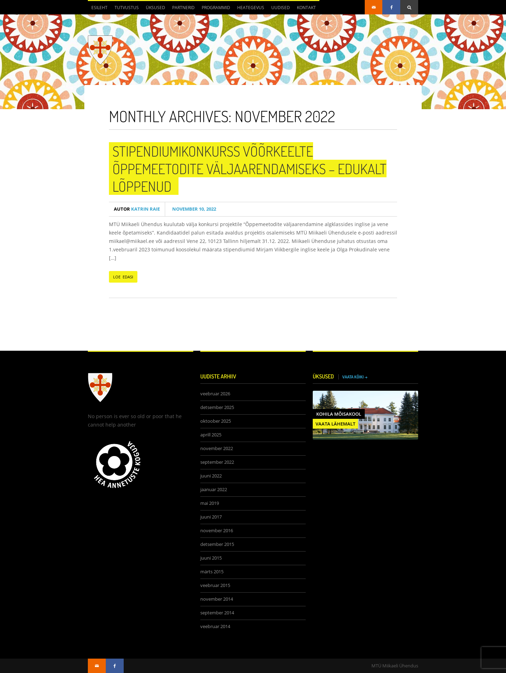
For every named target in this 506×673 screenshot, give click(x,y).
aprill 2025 (210, 435)
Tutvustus (127, 8)
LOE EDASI (123, 276)
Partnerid (183, 8)
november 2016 (216, 531)
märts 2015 (211, 572)
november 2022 (216, 448)
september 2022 (217, 462)
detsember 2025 (217, 407)
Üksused (155, 8)
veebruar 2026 (215, 394)
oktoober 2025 (215, 421)
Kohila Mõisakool (338, 414)
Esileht (99, 8)
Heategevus (250, 8)
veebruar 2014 (215, 626)
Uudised (280, 8)
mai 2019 (209, 503)
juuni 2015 (211, 558)
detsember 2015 (217, 544)
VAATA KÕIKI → (355, 377)
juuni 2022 (211, 476)
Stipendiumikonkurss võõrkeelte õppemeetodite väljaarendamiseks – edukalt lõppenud (249, 168)
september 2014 (217, 613)
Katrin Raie (137, 209)
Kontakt (306, 8)
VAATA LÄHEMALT (335, 424)
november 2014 (216, 599)
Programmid (216, 8)
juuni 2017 (211, 517)
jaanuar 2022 (213, 490)
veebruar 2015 (215, 585)
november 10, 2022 (193, 209)
